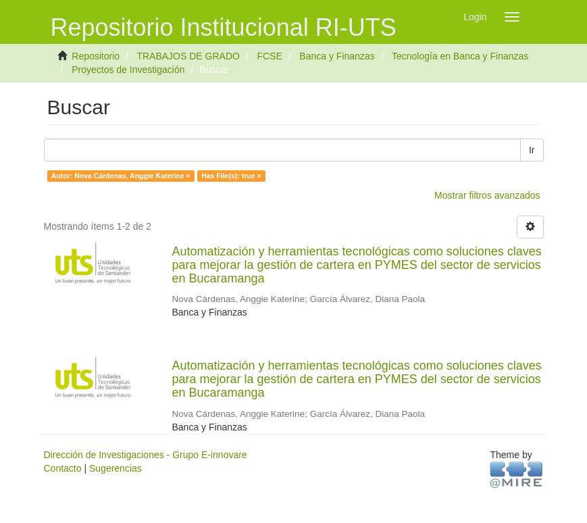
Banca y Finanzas (336, 56)
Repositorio (96, 56)
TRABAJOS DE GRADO (187, 56)
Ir (532, 150)
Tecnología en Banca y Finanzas (460, 56)
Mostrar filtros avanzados (487, 195)
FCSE (269, 56)
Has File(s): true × (231, 176)
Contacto (63, 468)
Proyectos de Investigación (128, 69)
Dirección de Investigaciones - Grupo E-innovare (145, 454)
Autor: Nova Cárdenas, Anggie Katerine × (120, 176)
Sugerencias (115, 468)
